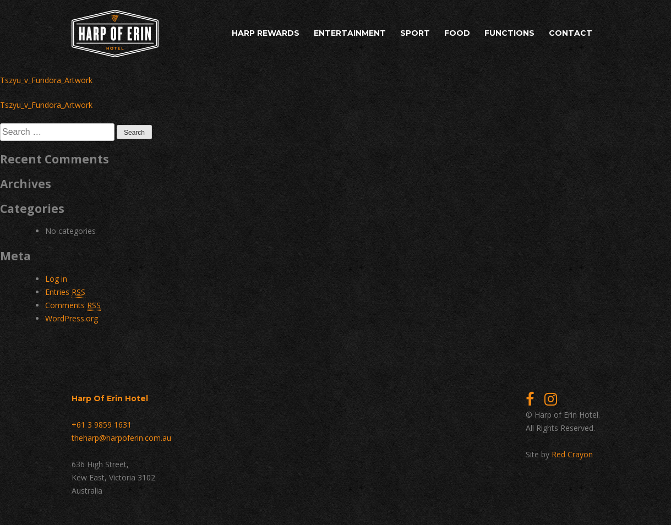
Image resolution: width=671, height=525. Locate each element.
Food (457, 33)
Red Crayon (572, 454)
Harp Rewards (265, 33)
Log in (56, 279)
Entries (65, 292)
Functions (509, 33)
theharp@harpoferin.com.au (121, 438)
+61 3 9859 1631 (102, 424)
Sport (415, 33)
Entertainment (350, 33)
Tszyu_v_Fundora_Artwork (46, 80)
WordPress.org (71, 318)
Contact (570, 33)
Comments (73, 305)
